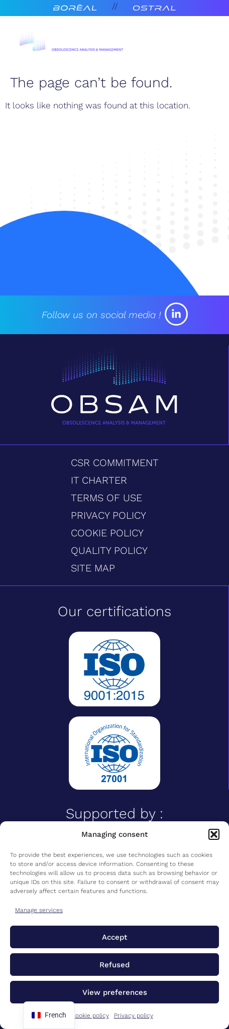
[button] (214, 834)
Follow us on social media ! (101, 315)
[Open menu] (194, 43)
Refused (114, 964)
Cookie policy (90, 1015)
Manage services (39, 910)
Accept (114, 937)
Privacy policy (133, 1015)
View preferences (114, 992)
